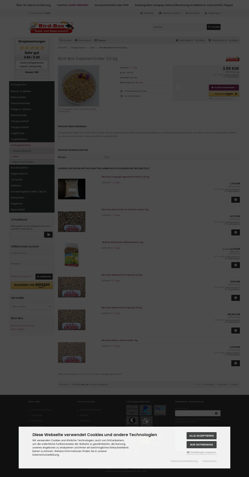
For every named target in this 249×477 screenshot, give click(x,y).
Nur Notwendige (201, 444)
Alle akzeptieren (201, 435)
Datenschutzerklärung (184, 461)
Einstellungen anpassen (201, 452)
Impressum (210, 461)
